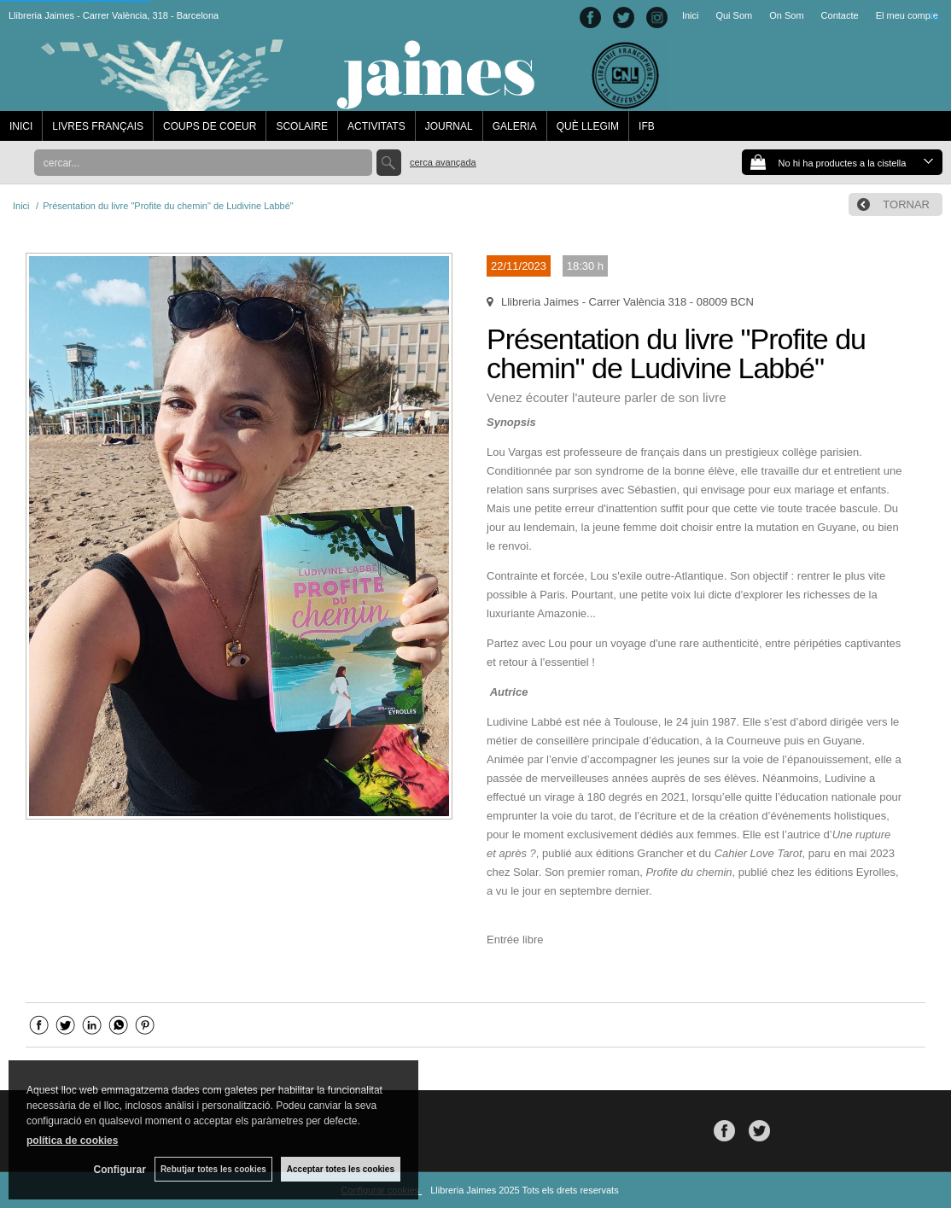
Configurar (120, 1170)
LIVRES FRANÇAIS (97, 126)
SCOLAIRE (302, 126)
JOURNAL (449, 126)
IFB (647, 126)
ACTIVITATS (376, 126)
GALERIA (515, 126)
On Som (786, 15)
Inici (690, 15)
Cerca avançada (443, 162)
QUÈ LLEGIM (588, 126)
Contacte (840, 15)
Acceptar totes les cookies (340, 1169)
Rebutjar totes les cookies (213, 1169)
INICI (20, 126)
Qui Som (733, 15)
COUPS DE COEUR (209, 126)
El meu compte (907, 15)
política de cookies (72, 1141)
